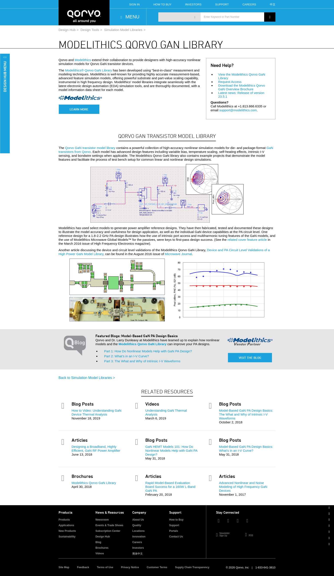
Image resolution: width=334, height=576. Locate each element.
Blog (98, 542)
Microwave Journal (178, 254)
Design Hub (67, 30)
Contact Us (176, 536)
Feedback (83, 567)
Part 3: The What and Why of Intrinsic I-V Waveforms (142, 361)
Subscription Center (107, 530)
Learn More (79, 109)
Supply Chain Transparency (192, 567)
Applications (66, 525)
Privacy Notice (130, 567)
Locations (138, 530)
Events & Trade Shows (109, 525)
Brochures (101, 547)
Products (64, 519)
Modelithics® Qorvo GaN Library (88, 70)
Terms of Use (105, 567)
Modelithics (83, 60)
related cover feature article (247, 239)
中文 (272, 4)
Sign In (134, 4)
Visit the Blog (250, 357)
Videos (99, 553)
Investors (193, 4)
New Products (67, 530)
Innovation (139, 536)
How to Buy (176, 519)
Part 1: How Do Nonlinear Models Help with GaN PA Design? (148, 351)
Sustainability (67, 536)
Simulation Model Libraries (123, 30)
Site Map (64, 567)
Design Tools (89, 30)
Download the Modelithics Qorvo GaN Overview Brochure (241, 87)
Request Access (230, 82)
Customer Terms (157, 567)
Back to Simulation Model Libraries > (87, 378)
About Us (138, 519)
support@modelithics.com (238, 110)
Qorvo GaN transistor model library (90, 148)
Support (222, 4)
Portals (173, 530)
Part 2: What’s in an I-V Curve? (126, 356)
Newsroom (102, 519)
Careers (249, 4)
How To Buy (162, 4)
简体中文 (137, 553)
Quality (136, 525)
